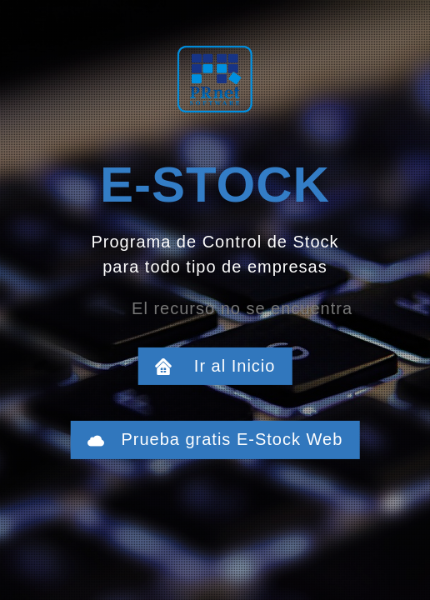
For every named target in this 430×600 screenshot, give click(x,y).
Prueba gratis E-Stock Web (224, 439)
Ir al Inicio (224, 366)
